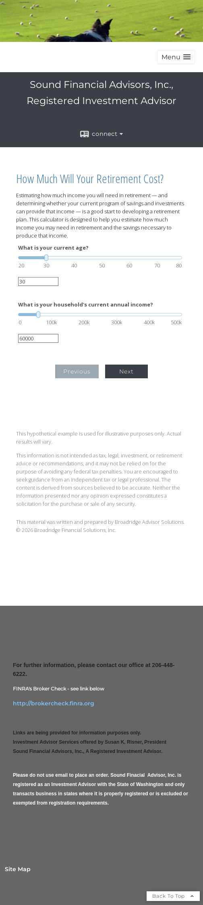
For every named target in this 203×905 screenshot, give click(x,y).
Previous (77, 371)
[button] (176, 57)
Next (126, 371)
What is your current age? (53, 247)
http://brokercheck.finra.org (53, 703)
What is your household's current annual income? (85, 304)
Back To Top (173, 896)
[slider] (100, 257)
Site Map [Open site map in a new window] (18, 869)
